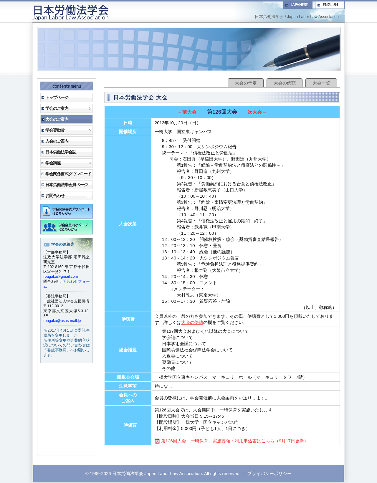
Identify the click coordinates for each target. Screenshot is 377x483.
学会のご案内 (56, 108)
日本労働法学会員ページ (66, 184)
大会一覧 (321, 82)
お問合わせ (55, 195)
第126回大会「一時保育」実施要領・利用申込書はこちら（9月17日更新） (231, 440)
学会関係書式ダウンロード (68, 173)
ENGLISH (330, 4)
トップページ (56, 97)
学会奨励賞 (55, 130)
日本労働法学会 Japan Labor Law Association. (157, 473)
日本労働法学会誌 (60, 152)
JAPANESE (299, 4)
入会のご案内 (56, 141)
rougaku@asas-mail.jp (62, 320)
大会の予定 (246, 82)
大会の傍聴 (285, 82)
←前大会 (187, 112)
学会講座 (53, 163)
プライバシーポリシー (269, 473)
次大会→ (257, 112)
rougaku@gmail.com (60, 276)
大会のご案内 (56, 119)
